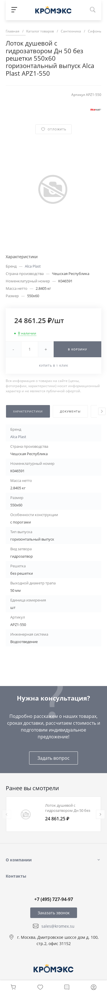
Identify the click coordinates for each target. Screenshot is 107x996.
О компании (19, 859)
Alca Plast (33, 266)
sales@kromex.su (57, 926)
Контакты (16, 876)
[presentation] (102, 411)
